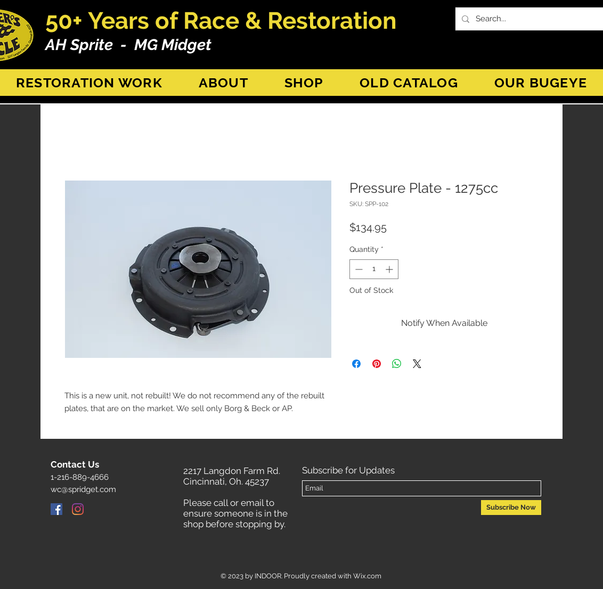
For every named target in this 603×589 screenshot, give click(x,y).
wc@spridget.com (83, 489)
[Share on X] (417, 363)
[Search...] (535, 18)
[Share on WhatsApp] (396, 363)
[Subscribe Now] (511, 507)
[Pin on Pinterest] (376, 363)
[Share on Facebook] (356, 363)
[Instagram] (78, 509)
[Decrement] (357, 269)
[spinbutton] (374, 269)
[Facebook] (56, 509)
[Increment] (390, 269)
